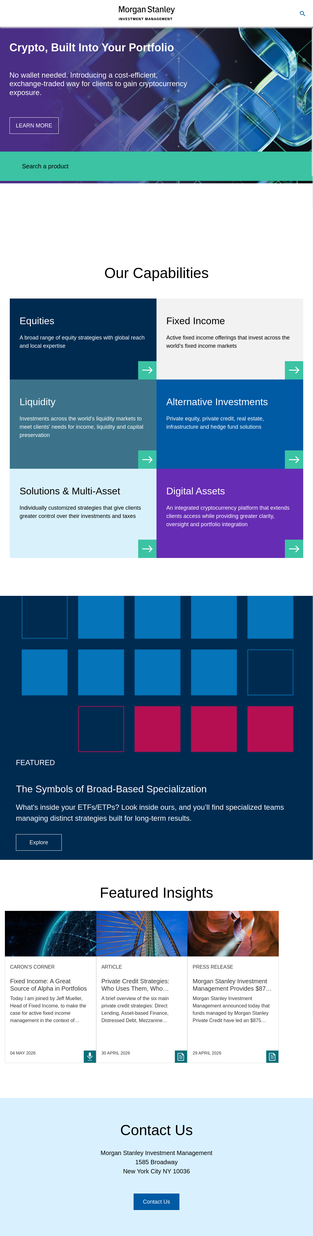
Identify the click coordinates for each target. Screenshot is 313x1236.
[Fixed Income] (229, 339)
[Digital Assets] (229, 513)
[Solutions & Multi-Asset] (83, 509)
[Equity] (83, 339)
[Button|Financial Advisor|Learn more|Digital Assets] (34, 125)
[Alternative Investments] (229, 420)
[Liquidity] (83, 424)
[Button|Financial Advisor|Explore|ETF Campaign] (39, 842)
